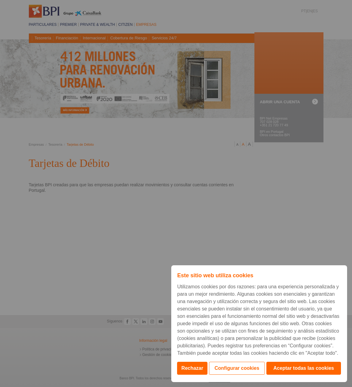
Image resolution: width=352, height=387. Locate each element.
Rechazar (192, 368)
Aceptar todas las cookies (303, 368)
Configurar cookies (237, 368)
